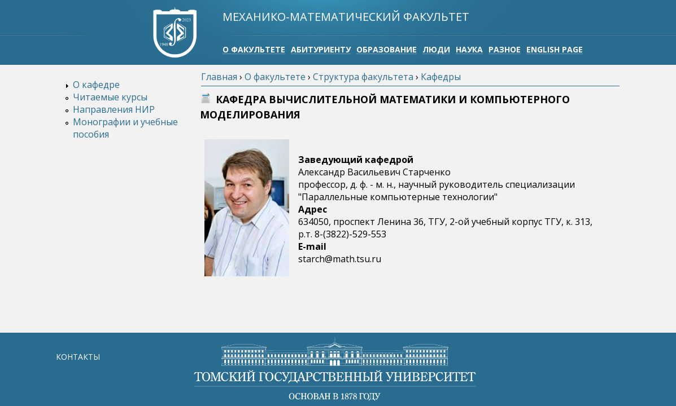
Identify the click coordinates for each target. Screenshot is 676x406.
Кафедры (441, 76)
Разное (505, 49)
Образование (386, 49)
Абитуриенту (321, 49)
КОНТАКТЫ (78, 356)
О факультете (254, 49)
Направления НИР (114, 109)
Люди (436, 49)
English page (554, 49)
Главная (219, 76)
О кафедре (96, 84)
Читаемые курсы (110, 97)
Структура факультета (363, 76)
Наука (469, 49)
